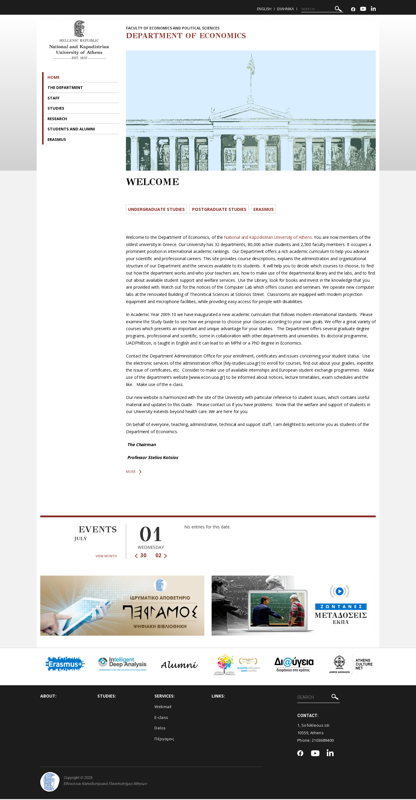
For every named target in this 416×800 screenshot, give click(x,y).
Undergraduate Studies (158, 209)
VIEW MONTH (106, 557)
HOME (53, 77)
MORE (134, 472)
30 (140, 556)
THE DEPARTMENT (65, 87)
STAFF (53, 98)
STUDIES (56, 108)
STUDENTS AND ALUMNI (71, 129)
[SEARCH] (322, 9)
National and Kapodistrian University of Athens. (269, 238)
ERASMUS (57, 139)
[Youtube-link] (363, 9)
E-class (161, 718)
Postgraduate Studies (223, 209)
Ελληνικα (285, 8)
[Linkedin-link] (373, 9)
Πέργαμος (164, 739)
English (264, 8)
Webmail (163, 707)
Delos (160, 729)
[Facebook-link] (353, 9)
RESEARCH (57, 118)
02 (161, 556)
